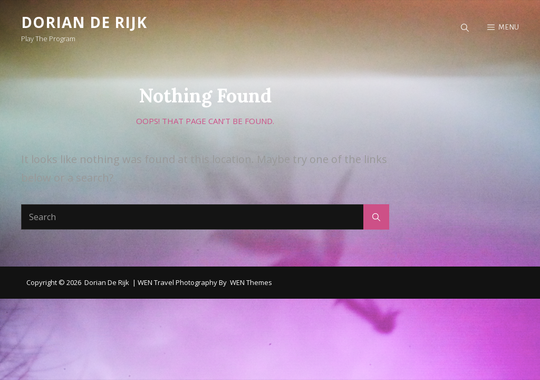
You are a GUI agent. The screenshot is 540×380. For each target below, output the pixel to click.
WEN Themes (251, 282)
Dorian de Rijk (84, 22)
